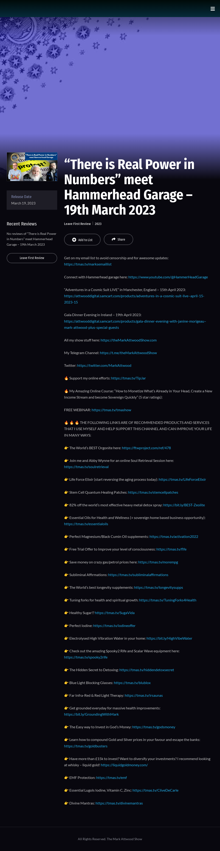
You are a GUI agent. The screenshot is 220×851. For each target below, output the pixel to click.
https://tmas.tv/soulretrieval (86, 466)
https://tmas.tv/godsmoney (153, 727)
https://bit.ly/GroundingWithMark (91, 714)
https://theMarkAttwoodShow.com (129, 340)
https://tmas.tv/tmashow (111, 410)
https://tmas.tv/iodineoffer (114, 625)
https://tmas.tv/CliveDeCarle (155, 790)
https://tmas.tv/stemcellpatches (153, 492)
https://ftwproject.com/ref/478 (146, 448)
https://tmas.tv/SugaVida (115, 612)
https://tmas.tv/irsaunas (144, 695)
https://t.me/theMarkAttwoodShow (128, 352)
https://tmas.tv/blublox (132, 682)
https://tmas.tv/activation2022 (173, 536)
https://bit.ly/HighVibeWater (169, 638)
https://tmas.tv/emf (111, 777)
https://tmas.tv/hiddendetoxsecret (146, 669)
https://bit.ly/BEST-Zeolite (184, 505)
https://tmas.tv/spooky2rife (85, 657)
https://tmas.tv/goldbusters (85, 746)
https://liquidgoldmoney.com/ (124, 765)
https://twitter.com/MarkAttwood (104, 365)
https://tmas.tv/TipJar (128, 378)
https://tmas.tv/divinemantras (119, 803)
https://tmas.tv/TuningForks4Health (167, 600)
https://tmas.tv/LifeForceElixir (182, 479)
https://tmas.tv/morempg (158, 562)
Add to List (82, 240)
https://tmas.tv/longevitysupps (158, 587)
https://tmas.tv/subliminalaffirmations (138, 574)
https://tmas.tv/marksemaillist (88, 264)
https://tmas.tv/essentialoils (86, 524)
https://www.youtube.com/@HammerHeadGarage (168, 277)
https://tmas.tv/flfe (171, 549)
